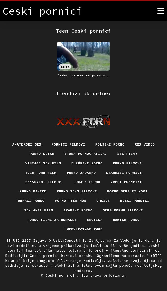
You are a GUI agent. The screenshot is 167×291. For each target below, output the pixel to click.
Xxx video (145, 144)
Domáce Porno (86, 181)
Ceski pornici (61, 275)
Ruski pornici (134, 200)
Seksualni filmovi (44, 181)
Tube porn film (41, 172)
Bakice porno (126, 219)
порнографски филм (83, 228)
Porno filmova (127, 163)
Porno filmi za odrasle (52, 219)
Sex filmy (127, 153)
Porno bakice (33, 191)
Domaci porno (31, 200)
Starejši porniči (124, 172)
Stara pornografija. (85, 153)
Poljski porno (110, 144)
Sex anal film (38, 210)
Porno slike (42, 153)
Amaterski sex (26, 144)
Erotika (95, 219)
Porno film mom (70, 200)
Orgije (103, 200)
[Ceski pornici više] (160, 11)
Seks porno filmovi (123, 210)
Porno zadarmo (81, 172)
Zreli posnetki (126, 181)
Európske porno (87, 163)
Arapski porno (78, 210)
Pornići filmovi (68, 144)
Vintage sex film (43, 163)
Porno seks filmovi (77, 191)
